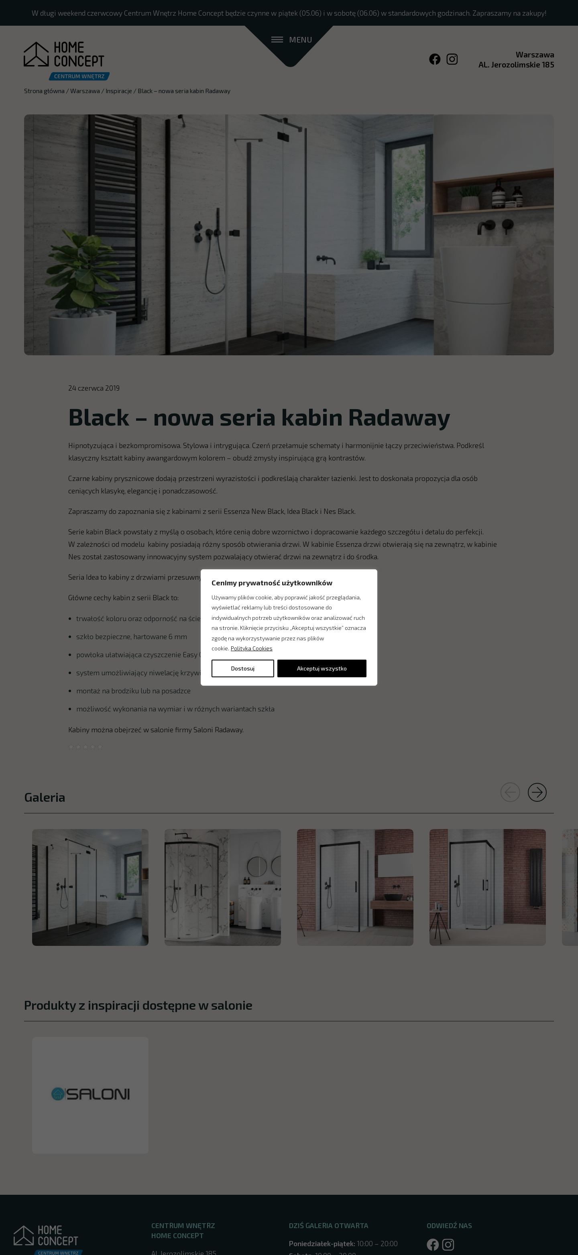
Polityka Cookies (252, 648)
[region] (289, 627)
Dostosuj (242, 668)
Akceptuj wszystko (322, 668)
